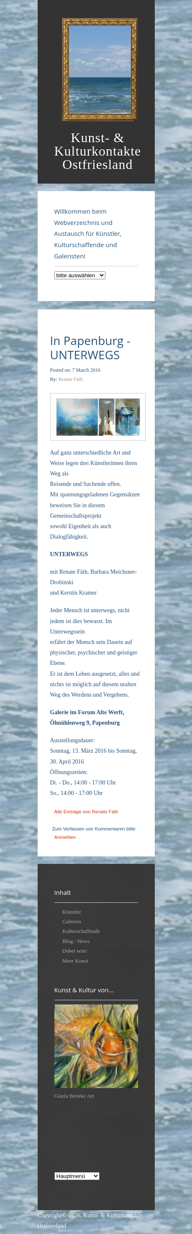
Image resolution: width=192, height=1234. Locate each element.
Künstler (71, 912)
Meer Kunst (75, 961)
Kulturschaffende (81, 931)
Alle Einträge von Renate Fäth (86, 811)
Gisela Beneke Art (74, 1096)
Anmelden (65, 837)
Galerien (71, 921)
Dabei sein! (74, 951)
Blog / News (76, 941)
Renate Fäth (71, 379)
